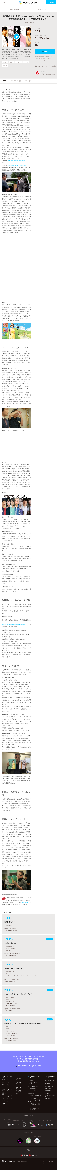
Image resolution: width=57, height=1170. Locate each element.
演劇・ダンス (4, 1093)
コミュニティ (4, 1090)
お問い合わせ (48, 1088)
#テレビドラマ (18, 62)
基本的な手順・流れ (33, 1086)
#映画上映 (5, 65)
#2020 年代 (47, 1084)
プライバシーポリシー (50, 1095)
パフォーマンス (4, 1099)
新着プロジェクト (18, 1087)
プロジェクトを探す (14, 9)
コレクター (26, 81)
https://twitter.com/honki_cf (12, 163)
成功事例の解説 (32, 1088)
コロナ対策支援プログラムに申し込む (34, 1108)
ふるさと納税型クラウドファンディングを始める (34, 1100)
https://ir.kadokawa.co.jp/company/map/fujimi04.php (16, 624)
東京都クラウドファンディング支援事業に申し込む (34, 1105)
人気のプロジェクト (18, 1084)
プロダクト (9, 1090)
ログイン (4, 2)
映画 (32, 22)
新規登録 (51, 2)
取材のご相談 (48, 1091)
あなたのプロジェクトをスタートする (28, 1066)
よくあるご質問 (49, 1086)
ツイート (43, 66)
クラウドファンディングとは (34, 1083)
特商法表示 (47, 1099)
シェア (37, 66)
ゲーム (9, 1087)
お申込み (30, 1080)
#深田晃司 (5, 62)
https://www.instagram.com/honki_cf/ (17, 165)
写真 (3, 1085)
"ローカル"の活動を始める (34, 1095)
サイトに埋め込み (50, 66)
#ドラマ (11, 62)
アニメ (3, 1087)
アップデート (16, 81)
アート (9, 1082)
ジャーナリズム (4, 1104)
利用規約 (47, 1093)
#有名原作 (26, 62)
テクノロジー (9, 1095)
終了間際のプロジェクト (18, 1092)
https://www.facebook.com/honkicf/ (16, 160)
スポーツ (9, 1099)
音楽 (8, 1085)
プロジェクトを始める (43, 9)
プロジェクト (6, 81)
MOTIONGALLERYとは (49, 1080)
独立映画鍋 (25, 902)
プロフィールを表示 (49, 74)
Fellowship (31, 1093)
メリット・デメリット (33, 1091)
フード (9, 1101)
